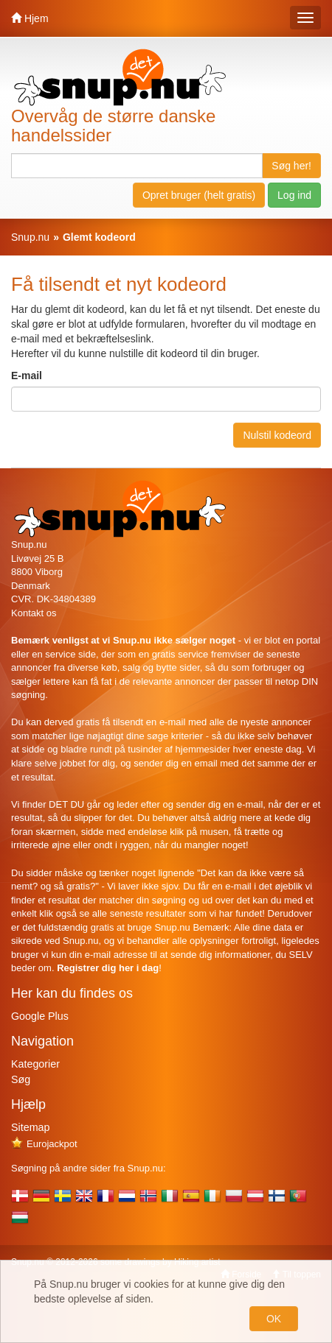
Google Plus (40, 1016)
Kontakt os (33, 612)
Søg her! (291, 166)
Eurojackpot (44, 1143)
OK (273, 1319)
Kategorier (35, 1064)
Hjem (30, 18)
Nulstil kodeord (277, 435)
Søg (20, 1079)
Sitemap (30, 1127)
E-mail (26, 375)
